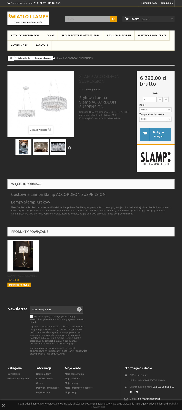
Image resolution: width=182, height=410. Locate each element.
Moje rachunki (72, 378)
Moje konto (73, 368)
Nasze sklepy (43, 374)
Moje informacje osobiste (79, 387)
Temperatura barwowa (151, 114)
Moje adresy (71, 383)
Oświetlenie (13, 374)
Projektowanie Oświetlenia (81, 35)
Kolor (142, 105)
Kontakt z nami (149, 3)
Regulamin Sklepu (119, 35)
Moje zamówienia (74, 374)
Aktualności (19, 45)
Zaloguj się (167, 3)
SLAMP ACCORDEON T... (57, 275)
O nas (50, 35)
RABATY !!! (42, 45)
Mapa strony (43, 392)
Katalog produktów (25, 35)
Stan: (82, 89)
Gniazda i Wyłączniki (18, 378)
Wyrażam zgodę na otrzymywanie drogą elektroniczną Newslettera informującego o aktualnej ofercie (57, 319)
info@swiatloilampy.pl (149, 398)
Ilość (155, 93)
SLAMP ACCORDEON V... (21, 275)
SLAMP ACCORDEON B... (92, 275)
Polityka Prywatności (47, 387)
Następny (69, 147)
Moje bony (70, 392)
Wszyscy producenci (152, 35)
